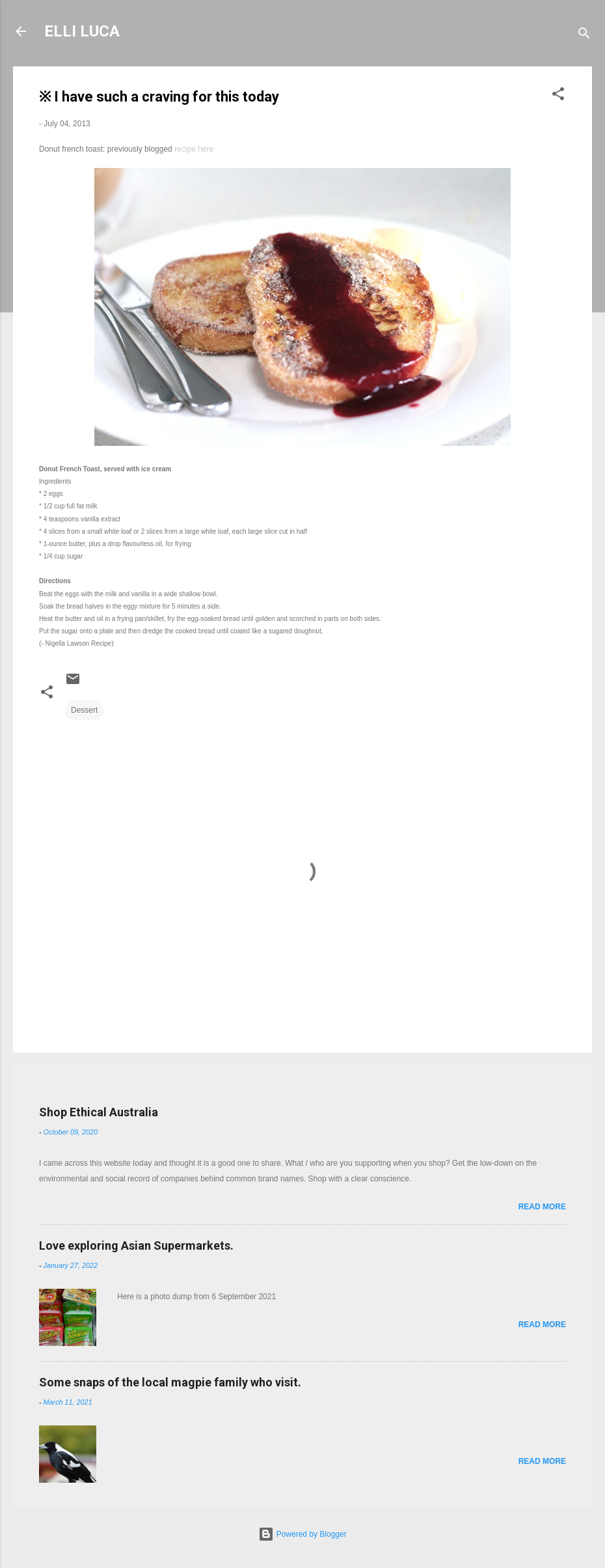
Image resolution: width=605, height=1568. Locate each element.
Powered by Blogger (302, 1534)
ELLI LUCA (82, 31)
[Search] (584, 35)
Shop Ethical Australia (98, 1112)
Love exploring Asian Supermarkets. (136, 1245)
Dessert (84, 710)
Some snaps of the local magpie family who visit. (170, 1382)
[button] (558, 96)
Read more (542, 1206)
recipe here (193, 149)
